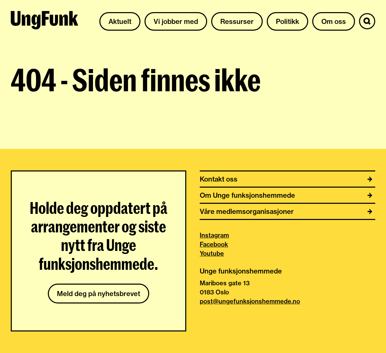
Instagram (214, 235)
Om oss (333, 21)
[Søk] (367, 21)
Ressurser (237, 21)
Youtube (212, 253)
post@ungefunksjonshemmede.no (250, 301)
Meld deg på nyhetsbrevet (98, 293)
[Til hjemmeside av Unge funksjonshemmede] (44, 21)
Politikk (287, 21)
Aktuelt (119, 21)
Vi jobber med (176, 21)
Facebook (214, 244)
